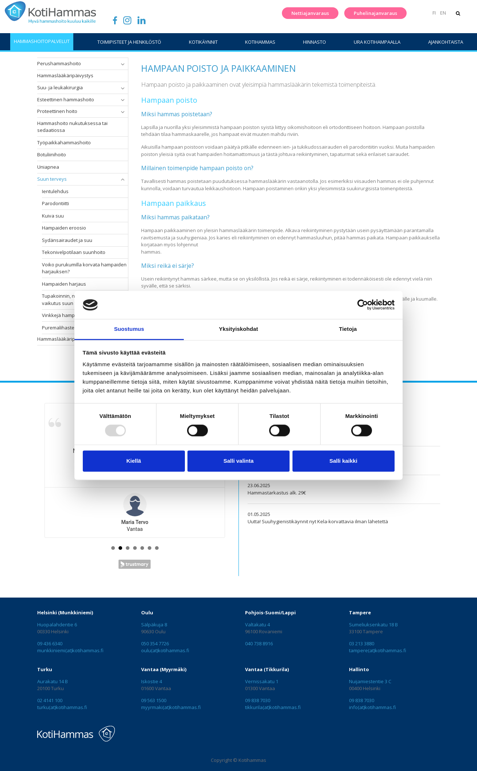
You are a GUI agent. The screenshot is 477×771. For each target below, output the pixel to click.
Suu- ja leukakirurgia (60, 87)
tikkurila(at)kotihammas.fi (273, 707)
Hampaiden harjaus (64, 284)
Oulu (147, 612)
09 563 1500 (153, 700)
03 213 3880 (361, 643)
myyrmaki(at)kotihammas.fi (171, 707)
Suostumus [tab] (129, 329)
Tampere (360, 612)
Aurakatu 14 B (52, 681)
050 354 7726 (155, 643)
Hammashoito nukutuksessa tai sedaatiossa (72, 127)
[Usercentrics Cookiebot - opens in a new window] (363, 305)
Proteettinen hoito (57, 111)
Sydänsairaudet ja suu (67, 240)
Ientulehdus (55, 191)
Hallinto (359, 669)
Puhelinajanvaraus (374, 13)
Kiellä (133, 461)
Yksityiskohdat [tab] (238, 329)
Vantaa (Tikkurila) (267, 669)
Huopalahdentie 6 (57, 624)
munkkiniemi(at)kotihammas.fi (70, 650)
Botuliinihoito (51, 154)
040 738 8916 (259, 643)
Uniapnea (48, 167)
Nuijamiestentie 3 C (370, 681)
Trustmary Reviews (135, 564)
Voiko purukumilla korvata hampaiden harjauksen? (84, 268)
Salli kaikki (343, 461)
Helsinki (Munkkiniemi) (65, 612)
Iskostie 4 (151, 681)
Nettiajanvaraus (309, 13)
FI (433, 12)
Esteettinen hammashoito (65, 99)
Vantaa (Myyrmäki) (163, 669)
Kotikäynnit (203, 42)
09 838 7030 (257, 700)
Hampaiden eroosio (64, 227)
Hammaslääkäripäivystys (65, 75)
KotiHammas (260, 42)
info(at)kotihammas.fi (372, 707)
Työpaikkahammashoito (64, 142)
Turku (44, 669)
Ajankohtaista (445, 42)
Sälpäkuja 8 (154, 624)
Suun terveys (52, 179)
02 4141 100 (49, 700)
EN (442, 12)
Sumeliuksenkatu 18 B (373, 624)
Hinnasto (314, 42)
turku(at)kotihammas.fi (62, 707)
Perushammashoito (59, 63)
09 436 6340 (49, 643)
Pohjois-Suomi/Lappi (270, 612)
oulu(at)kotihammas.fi (165, 650)
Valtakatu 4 (257, 624)
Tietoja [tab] (348, 329)
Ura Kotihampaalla (377, 42)
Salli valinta (239, 461)
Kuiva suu (53, 215)
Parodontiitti (55, 203)
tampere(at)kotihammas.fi (377, 650)
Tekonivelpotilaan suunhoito (73, 252)
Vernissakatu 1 (261, 681)
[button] (122, 64)
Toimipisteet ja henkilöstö (129, 42)
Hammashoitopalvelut (42, 41)
